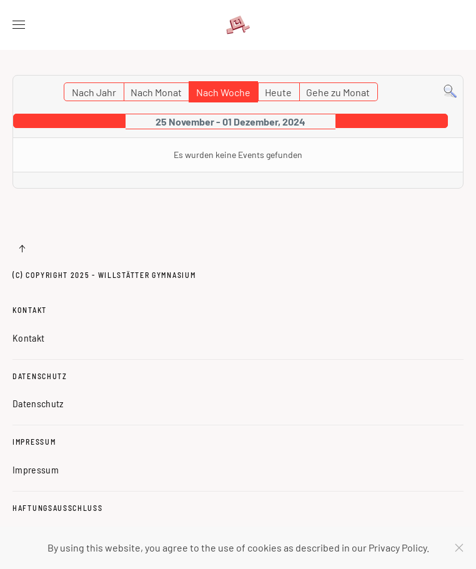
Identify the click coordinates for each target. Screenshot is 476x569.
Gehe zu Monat (338, 92)
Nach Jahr (94, 92)
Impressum (34, 441)
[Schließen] (459, 547)
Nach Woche (223, 92)
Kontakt (29, 309)
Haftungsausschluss (57, 507)
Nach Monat (156, 92)
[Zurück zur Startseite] (238, 25)
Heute (278, 92)
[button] (18, 25)
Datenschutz (39, 376)
